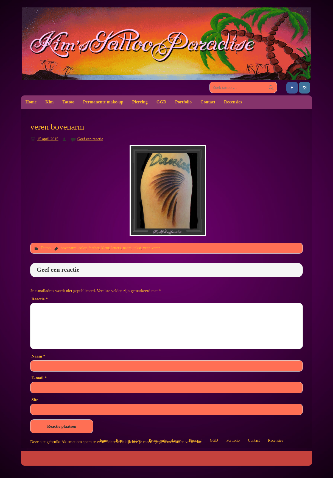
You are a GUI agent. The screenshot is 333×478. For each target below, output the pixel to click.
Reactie (39, 299)
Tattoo (68, 102)
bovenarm (69, 248)
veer (146, 248)
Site (34, 399)
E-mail (38, 378)
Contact (207, 102)
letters (116, 248)
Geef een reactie (90, 139)
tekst (137, 248)
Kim (49, 102)
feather (93, 248)
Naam (38, 356)
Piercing (139, 102)
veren (156, 248)
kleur (105, 248)
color (82, 248)
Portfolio (183, 102)
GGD (161, 102)
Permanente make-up (103, 102)
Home (31, 102)
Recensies (233, 102)
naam (127, 248)
